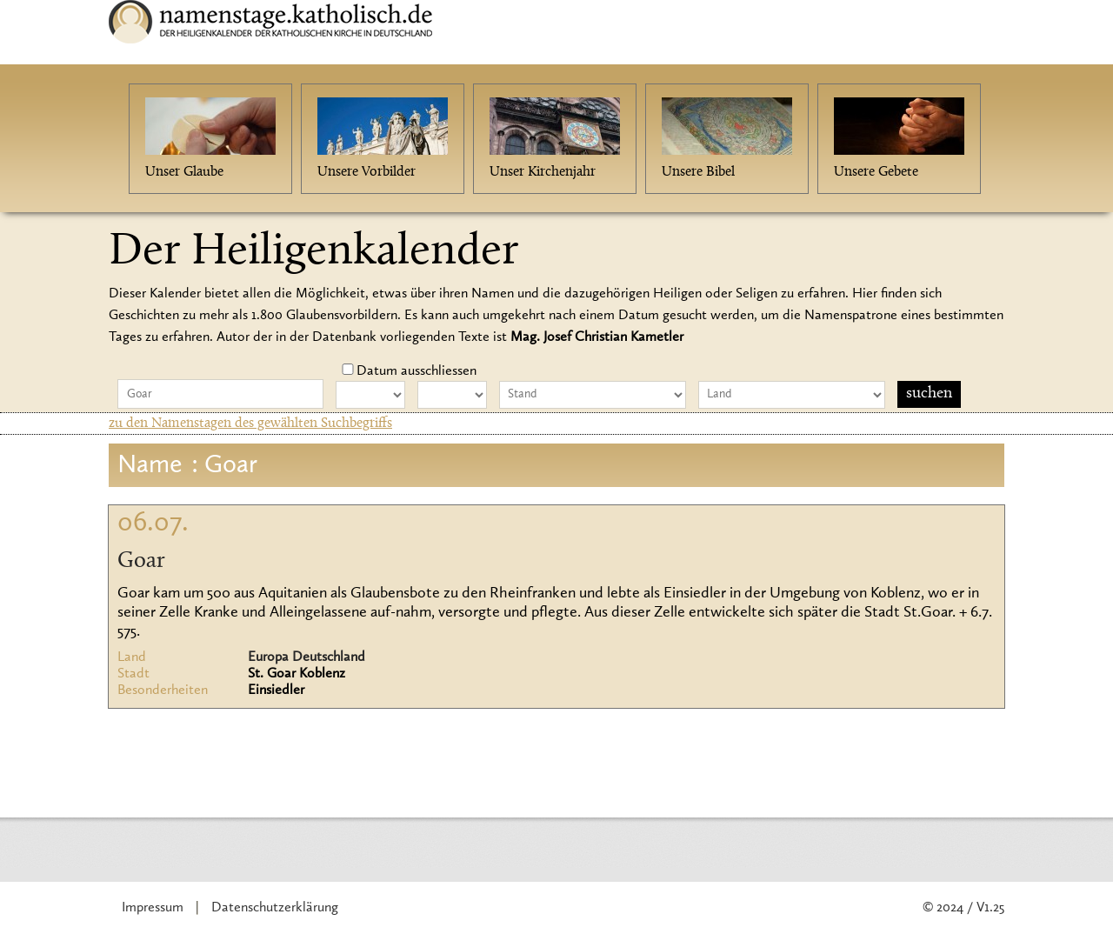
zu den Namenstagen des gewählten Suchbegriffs (250, 423)
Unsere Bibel (698, 172)
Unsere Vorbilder (366, 172)
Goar (141, 561)
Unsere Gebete (876, 172)
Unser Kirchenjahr (543, 172)
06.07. (153, 523)
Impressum (152, 908)
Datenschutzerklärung (274, 908)
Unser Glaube (184, 172)
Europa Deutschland (306, 657)
